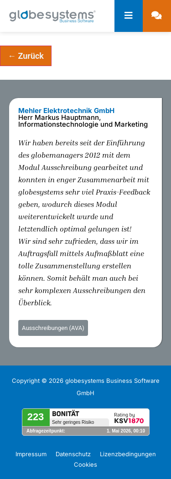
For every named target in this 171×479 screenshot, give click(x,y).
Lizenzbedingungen (128, 454)
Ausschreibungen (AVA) (53, 327)
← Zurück (26, 56)
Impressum (31, 454)
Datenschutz (73, 454)
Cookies (85, 464)
